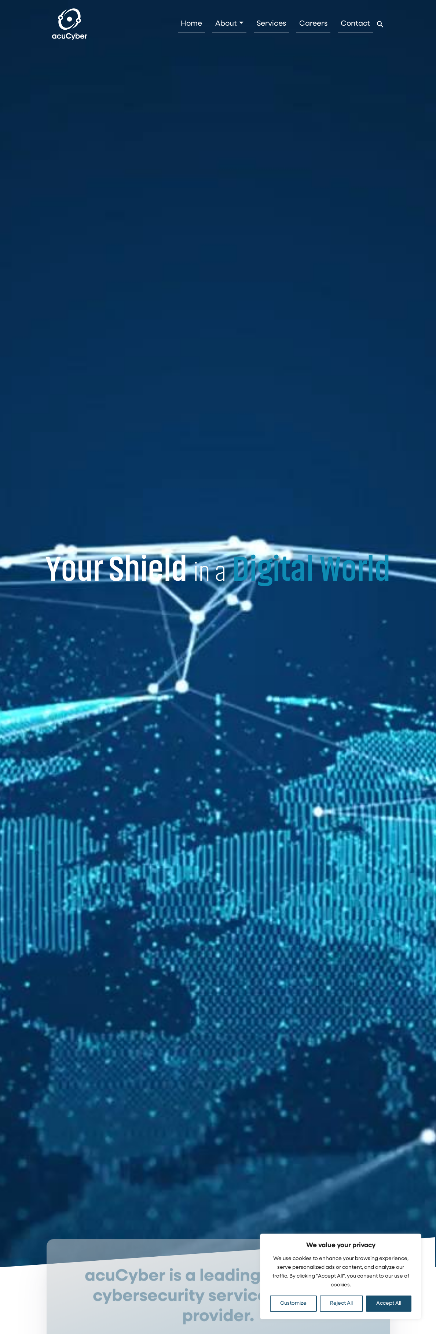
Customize (293, 1303)
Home (191, 23)
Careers (313, 23)
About (226, 23)
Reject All (341, 1303)
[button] (380, 24)
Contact (355, 23)
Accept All (388, 1303)
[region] (340, 1276)
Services (271, 23)
